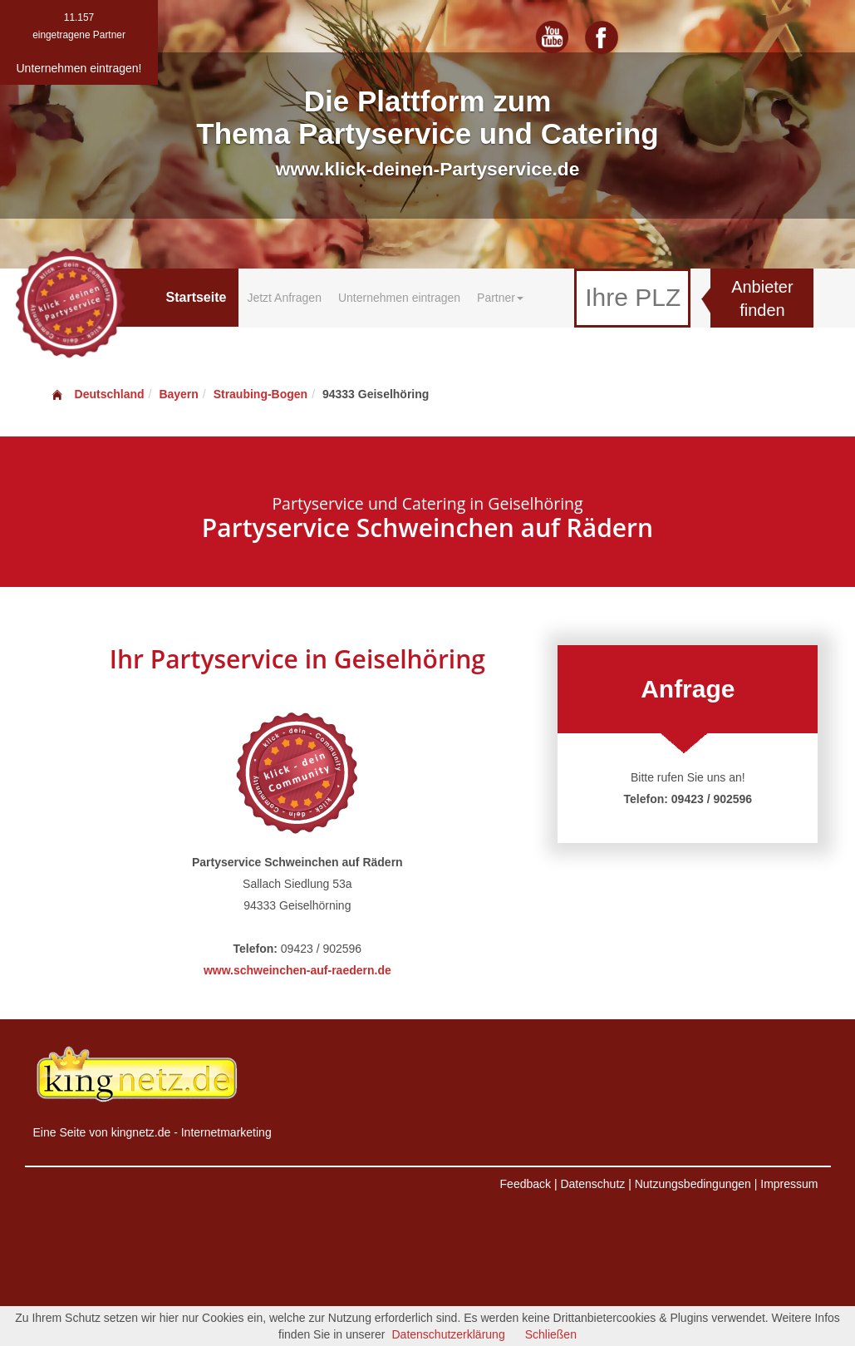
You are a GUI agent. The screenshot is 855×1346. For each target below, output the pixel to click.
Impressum (789, 1184)
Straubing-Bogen (261, 394)
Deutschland (97, 394)
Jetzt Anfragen (284, 297)
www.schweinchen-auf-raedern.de (297, 970)
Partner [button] (500, 297)
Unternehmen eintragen (399, 297)
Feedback (525, 1184)
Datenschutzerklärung (447, 1334)
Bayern (178, 394)
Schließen (551, 1334)
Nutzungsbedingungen (693, 1184)
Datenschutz (592, 1184)
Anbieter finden (762, 299)
